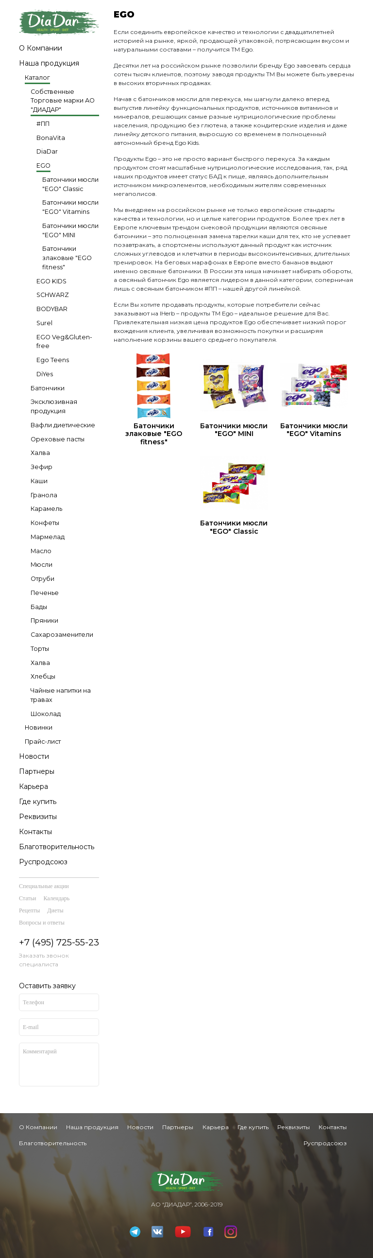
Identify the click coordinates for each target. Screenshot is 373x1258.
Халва (40, 452)
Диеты (55, 910)
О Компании (40, 48)
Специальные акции (44, 886)
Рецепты (29, 910)
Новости (34, 756)
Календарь (56, 898)
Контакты (35, 831)
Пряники (44, 620)
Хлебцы (43, 676)
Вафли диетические (63, 425)
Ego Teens (52, 360)
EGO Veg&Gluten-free (64, 341)
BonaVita (50, 137)
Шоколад (46, 713)
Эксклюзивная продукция (54, 406)
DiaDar (47, 151)
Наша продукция (49, 63)
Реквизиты (38, 816)
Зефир (41, 467)
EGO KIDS (51, 281)
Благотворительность (56, 846)
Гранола (44, 495)
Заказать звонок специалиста (44, 960)
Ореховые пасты (58, 439)
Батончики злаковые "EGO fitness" (67, 258)
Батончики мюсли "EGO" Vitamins (70, 207)
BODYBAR (52, 309)
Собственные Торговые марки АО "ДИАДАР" (63, 101)
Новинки (38, 727)
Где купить (37, 801)
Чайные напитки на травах (61, 695)
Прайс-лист (43, 741)
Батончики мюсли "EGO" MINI (70, 230)
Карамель (46, 508)
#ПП (43, 123)
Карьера (33, 786)
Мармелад (48, 537)
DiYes (44, 374)
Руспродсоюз (43, 861)
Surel (44, 323)
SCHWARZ (52, 294)
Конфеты (45, 522)
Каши (39, 481)
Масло (41, 551)
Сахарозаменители (62, 634)
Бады (39, 607)
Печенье (45, 592)
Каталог (37, 77)
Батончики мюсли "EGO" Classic (70, 184)
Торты (40, 648)
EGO (43, 165)
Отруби (42, 578)
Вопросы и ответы (42, 922)
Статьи (27, 898)
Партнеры (36, 771)
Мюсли (41, 564)
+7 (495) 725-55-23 (59, 942)
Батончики (48, 388)
